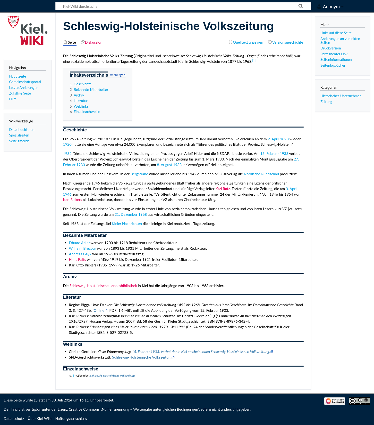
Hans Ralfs (77, 259)
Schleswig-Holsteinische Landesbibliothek (103, 285)
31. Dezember (126, 214)
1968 (142, 214)
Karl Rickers (72, 199)
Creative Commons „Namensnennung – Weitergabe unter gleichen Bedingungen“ (134, 409)
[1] (254, 60)
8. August (164, 164)
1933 (284, 153)
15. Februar (269, 153)
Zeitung (326, 102)
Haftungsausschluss (71, 418)
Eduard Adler (79, 243)
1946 (67, 194)
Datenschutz (14, 418)
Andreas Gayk (80, 254)
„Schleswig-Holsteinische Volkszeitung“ (112, 375)
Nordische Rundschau (261, 174)
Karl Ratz (222, 188)
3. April (291, 188)
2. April (273, 139)
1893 (284, 139)
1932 (67, 153)
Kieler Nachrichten (127, 223)
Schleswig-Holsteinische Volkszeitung (142, 357)
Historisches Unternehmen (340, 96)
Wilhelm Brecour (82, 248)
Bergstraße (139, 174)
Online (99, 310)
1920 (67, 144)
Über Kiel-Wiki (39, 418)
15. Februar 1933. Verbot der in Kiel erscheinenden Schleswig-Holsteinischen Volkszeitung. (201, 351)
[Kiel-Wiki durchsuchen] (183, 6)
